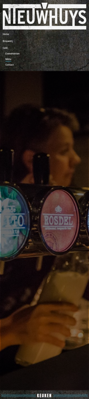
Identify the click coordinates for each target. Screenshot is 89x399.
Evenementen (12, 53)
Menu (8, 59)
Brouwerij (8, 41)
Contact (9, 64)
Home (6, 34)
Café (5, 48)
